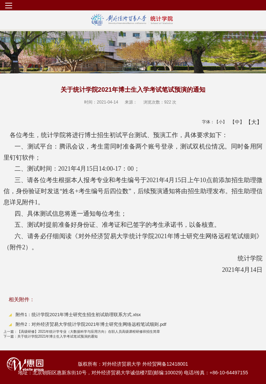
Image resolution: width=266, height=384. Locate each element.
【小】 (219, 121)
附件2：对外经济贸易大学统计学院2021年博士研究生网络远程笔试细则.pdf (91, 324)
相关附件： (22, 299)
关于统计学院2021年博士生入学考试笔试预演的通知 (50, 336)
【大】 (250, 122)
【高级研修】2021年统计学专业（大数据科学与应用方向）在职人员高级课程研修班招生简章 (81, 331)
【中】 (234, 122)
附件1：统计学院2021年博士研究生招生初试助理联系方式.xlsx (78, 314)
